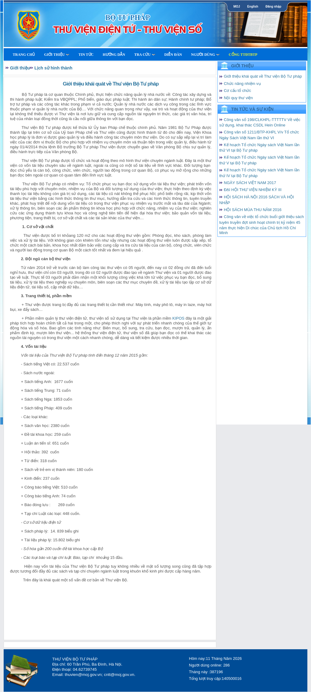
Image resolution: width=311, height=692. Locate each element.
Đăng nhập (273, 6)
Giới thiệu (56, 54)
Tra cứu (144, 54)
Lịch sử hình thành (53, 68)
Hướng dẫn (114, 54)
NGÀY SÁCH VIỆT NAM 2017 (250, 182)
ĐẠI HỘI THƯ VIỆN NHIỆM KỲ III (253, 189)
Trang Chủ (24, 54)
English (252, 6)
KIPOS (178, 318)
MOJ (236, 6)
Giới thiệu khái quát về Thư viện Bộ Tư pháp (263, 76)
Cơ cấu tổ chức (237, 90)
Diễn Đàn (173, 54)
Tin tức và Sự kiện (252, 109)
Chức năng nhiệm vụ (242, 83)
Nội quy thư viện (238, 98)
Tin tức (86, 54)
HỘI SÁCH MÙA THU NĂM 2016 (253, 209)
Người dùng (205, 54)
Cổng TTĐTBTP (243, 54)
